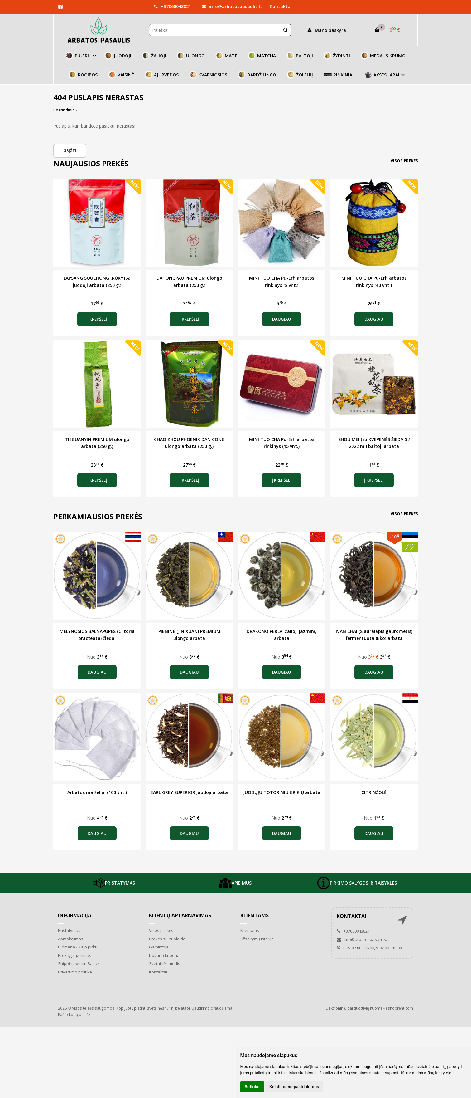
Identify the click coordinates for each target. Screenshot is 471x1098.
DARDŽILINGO (257, 75)
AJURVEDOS (162, 75)
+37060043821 (172, 6)
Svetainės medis (164, 963)
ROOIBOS (83, 75)
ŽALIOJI (154, 56)
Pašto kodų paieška (75, 1014)
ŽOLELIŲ (300, 75)
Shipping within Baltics (79, 963)
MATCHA (262, 56)
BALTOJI (299, 56)
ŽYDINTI (337, 56)
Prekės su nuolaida (167, 939)
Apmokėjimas (70, 939)
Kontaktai (281, 6)
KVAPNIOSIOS (208, 75)
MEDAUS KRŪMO (383, 56)
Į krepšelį (97, 319)
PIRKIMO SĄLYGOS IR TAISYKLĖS (357, 883)
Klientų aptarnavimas (180, 915)
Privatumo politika (75, 972)
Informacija (74, 915)
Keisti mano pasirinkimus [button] (294, 1086)
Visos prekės (404, 161)
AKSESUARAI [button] (381, 75)
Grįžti (69, 150)
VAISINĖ (121, 75)
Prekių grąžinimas (74, 955)
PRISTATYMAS (114, 883)
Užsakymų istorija (257, 939)
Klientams (254, 915)
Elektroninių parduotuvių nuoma (354, 1008)
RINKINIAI (338, 75)
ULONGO (191, 56)
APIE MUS (235, 883)
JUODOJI (117, 56)
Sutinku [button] (252, 1086)
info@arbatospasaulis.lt (232, 6)
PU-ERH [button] (78, 56)
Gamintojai (159, 947)
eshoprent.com (399, 1008)
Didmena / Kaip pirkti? (78, 947)
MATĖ (226, 56)
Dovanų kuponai (164, 955)
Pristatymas (69, 930)
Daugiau (281, 319)
